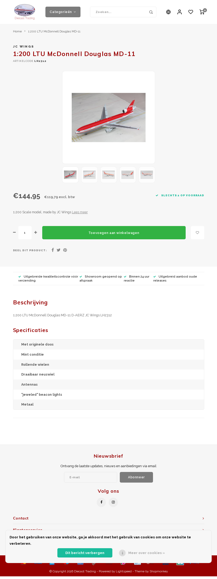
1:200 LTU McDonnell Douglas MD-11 (54, 34)
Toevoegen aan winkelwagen (113, 235)
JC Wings (23, 49)
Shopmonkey (159, 574)
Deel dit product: (30, 253)
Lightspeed (124, 574)
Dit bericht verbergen (84, 553)
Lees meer (80, 215)
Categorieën (63, 13)
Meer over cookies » (146, 553)
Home (17, 34)
